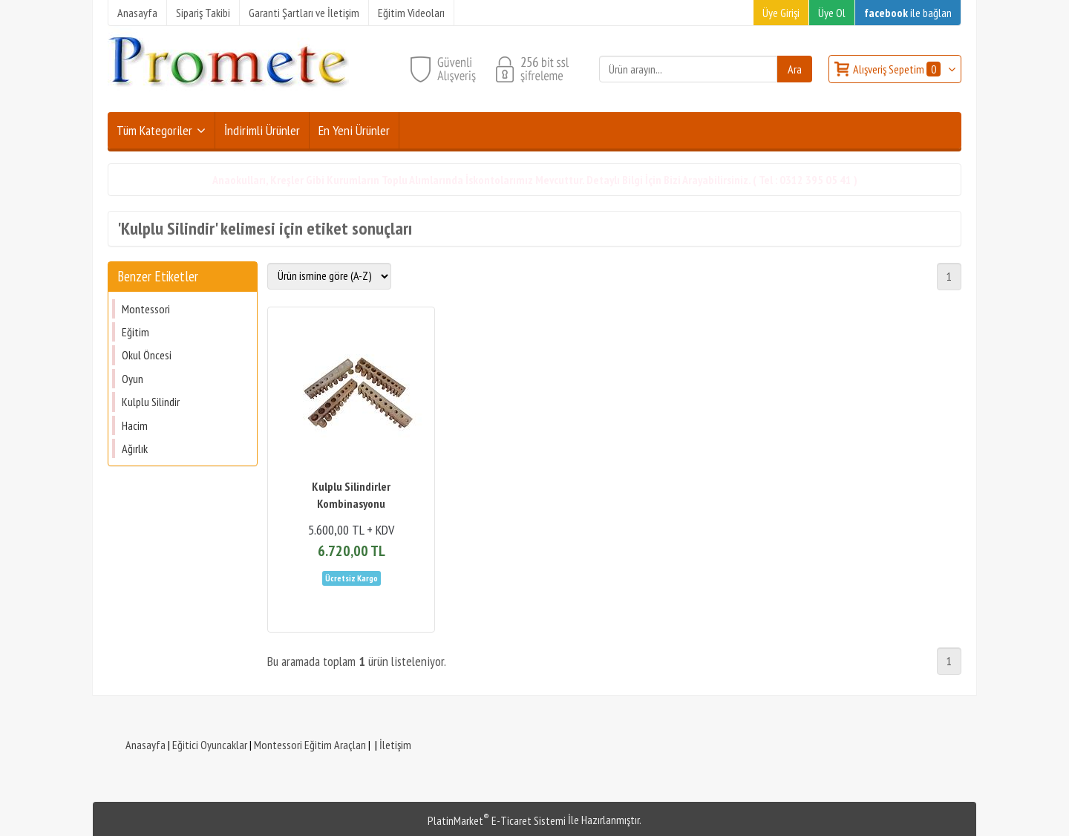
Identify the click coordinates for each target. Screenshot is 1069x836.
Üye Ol (832, 12)
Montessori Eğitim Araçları (310, 744)
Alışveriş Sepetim (898, 69)
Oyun (132, 378)
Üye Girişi (781, 12)
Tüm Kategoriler (154, 130)
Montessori (146, 308)
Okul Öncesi (146, 354)
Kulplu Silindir (151, 401)
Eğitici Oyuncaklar (209, 744)
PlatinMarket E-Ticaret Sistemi (497, 820)
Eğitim (135, 331)
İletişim (395, 744)
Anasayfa (145, 744)
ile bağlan (908, 12)
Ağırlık (135, 448)
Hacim (135, 425)
